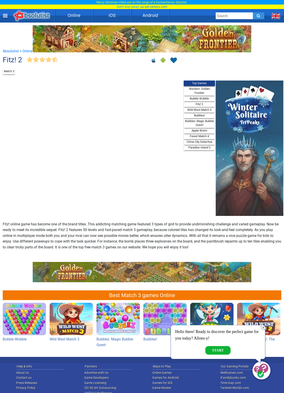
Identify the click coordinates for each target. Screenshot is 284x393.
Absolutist (11, 51)
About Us (22, 373)
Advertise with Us (96, 373)
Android (150, 15)
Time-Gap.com (230, 383)
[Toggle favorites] (173, 60)
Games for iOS (162, 383)
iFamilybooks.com (233, 377)
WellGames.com (231, 373)
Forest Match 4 (199, 136)
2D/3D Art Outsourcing (100, 388)
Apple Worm (199, 130)
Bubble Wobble (199, 98)
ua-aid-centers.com (153, 7)
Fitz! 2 (199, 104)
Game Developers (96, 377)
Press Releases (26, 383)
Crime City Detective (199, 141)
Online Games (162, 373)
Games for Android (165, 377)
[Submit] (258, 15)
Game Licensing (95, 383)
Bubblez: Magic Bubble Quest (199, 123)
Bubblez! (199, 115)
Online (74, 15)
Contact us (24, 377)
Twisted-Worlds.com (234, 388)
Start (218, 350)
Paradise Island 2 (199, 147)
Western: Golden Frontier (199, 91)
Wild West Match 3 (199, 109)
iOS (112, 15)
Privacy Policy (26, 388)
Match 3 (9, 71)
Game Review (161, 388)
